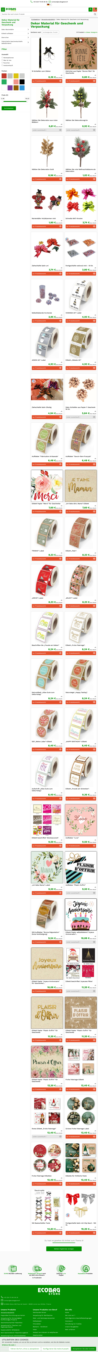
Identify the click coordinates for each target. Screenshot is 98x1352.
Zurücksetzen (8, 108)
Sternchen (5, 37)
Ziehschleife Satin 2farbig (41, 407)
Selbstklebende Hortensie (42, 313)
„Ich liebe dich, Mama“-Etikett (77, 504)
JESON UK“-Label (39, 360)
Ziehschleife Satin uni (40, 266)
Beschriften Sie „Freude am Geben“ (45, 645)
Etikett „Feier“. (71, 551)
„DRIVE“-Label (37, 598)
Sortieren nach (36, 32)
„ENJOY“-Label (71, 598)
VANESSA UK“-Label (73, 313)
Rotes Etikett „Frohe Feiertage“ (44, 1129)
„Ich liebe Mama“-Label (41, 885)
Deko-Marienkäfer (7, 29)
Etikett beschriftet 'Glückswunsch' (45, 838)
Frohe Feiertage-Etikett (75, 1080)
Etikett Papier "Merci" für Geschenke (46, 504)
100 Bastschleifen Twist (41, 1223)
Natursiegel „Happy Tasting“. (77, 692)
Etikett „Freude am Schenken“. (77, 789)
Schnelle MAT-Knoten (74, 218)
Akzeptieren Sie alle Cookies (84, 1349)
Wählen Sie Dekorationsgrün (77, 120)
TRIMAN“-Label (38, 551)
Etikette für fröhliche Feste (76, 1176)
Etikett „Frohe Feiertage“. (75, 645)
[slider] (3, 101)
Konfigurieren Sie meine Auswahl (56, 1349)
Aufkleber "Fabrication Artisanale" (45, 456)
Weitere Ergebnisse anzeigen (64, 1249)
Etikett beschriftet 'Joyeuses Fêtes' (79, 981)
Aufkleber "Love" (72, 838)
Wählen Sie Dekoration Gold (43, 169)
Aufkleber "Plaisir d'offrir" (76, 885)
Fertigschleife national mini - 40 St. (79, 266)
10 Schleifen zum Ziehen (41, 71)
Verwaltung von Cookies (73, 1324)
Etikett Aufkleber (7, 33)
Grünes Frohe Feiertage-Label (77, 1129)
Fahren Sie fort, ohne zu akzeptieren (25, 1349)
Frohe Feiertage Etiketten (42, 1176)
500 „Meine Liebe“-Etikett (42, 741)
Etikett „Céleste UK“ (73, 360)
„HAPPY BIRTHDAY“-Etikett (76, 741)
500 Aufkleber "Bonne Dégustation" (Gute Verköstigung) (46, 933)
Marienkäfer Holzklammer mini (44, 218)
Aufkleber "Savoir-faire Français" (78, 456)
